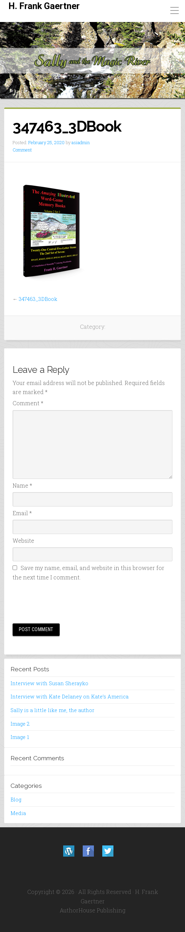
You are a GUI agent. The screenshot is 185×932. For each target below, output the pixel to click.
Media (18, 813)
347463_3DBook (38, 299)
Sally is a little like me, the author (52, 710)
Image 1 (19, 737)
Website (23, 540)
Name (22, 485)
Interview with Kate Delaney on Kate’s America (69, 696)
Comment (22, 150)
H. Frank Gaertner (44, 6)
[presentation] (66, 601)
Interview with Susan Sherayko (49, 683)
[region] (92, 60)
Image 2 (20, 723)
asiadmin (81, 142)
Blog (15, 799)
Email (22, 513)
